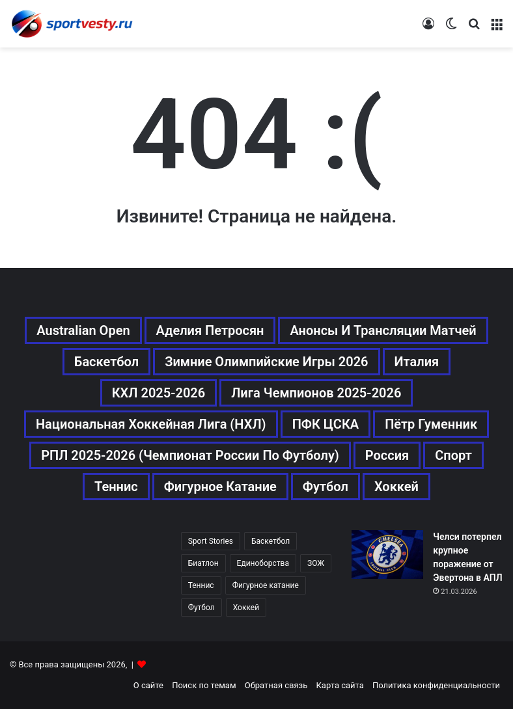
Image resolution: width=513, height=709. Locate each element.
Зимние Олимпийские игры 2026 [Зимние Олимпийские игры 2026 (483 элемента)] (266, 361)
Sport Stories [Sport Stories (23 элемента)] (210, 541)
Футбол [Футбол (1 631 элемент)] (325, 486)
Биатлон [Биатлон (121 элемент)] (203, 563)
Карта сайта (340, 685)
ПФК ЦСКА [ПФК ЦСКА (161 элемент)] (325, 424)
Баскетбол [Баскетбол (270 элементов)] (106, 361)
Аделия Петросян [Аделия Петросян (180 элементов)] (210, 330)
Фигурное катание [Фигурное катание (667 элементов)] (220, 486)
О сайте (148, 685)
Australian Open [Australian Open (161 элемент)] (83, 330)
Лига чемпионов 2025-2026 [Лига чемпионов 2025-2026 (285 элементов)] (316, 393)
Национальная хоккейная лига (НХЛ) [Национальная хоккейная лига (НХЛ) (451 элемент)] (151, 424)
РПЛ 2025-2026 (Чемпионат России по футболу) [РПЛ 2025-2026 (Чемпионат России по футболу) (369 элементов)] (190, 455)
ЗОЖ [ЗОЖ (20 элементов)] (315, 563)
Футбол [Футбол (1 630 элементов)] (201, 607)
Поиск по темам (204, 685)
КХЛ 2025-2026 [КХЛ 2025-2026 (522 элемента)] (159, 393)
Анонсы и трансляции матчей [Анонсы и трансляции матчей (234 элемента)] (383, 330)
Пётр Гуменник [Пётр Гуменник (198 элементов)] (431, 424)
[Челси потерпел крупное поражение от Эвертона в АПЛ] (387, 554)
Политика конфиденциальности (436, 685)
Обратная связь (276, 685)
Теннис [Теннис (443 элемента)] (116, 486)
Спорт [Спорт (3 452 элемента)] (453, 455)
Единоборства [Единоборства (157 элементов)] (263, 563)
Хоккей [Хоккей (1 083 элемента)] (396, 486)
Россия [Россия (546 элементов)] (387, 455)
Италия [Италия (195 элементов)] (417, 361)
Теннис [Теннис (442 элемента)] (201, 585)
